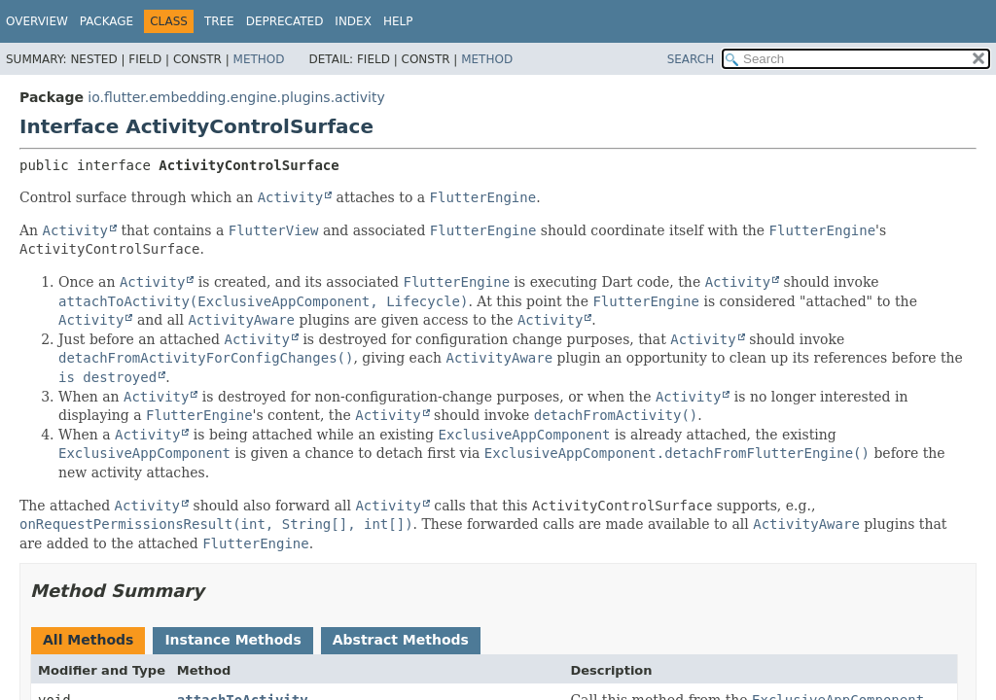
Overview (37, 21)
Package (106, 21)
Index (353, 21)
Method (259, 59)
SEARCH (691, 59)
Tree (219, 21)
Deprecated (285, 21)
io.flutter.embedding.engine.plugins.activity (236, 97)
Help (398, 21)
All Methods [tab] (88, 640)
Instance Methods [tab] (232, 640)
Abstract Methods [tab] (401, 640)
